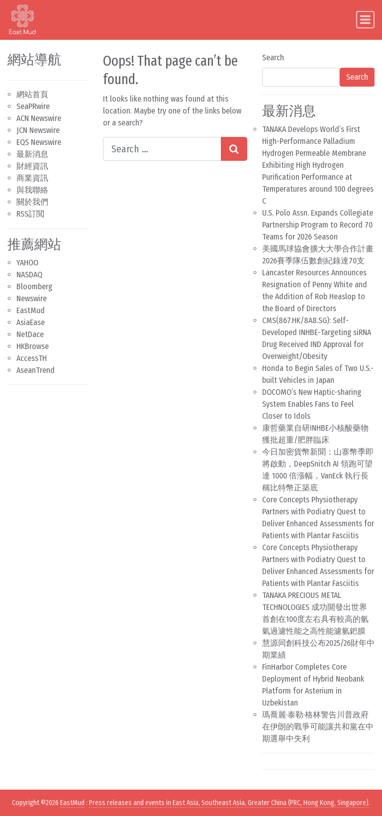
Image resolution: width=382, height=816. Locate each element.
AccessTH (31, 358)
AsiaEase (30, 322)
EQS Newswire (38, 142)
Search (273, 57)
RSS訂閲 (30, 214)
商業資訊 (32, 178)
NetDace (30, 334)
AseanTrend (35, 370)
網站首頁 (32, 94)
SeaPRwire (33, 106)
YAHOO (27, 262)
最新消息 (32, 154)
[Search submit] (234, 149)
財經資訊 (32, 166)
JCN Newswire (38, 130)
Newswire (31, 298)
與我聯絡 (32, 190)
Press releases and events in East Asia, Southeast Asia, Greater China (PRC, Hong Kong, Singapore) (229, 803)
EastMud (30, 310)
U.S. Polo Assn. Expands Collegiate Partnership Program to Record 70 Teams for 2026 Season (317, 224)
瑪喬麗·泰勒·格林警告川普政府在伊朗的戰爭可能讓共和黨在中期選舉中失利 (318, 726)
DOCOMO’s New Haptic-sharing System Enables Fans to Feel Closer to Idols (311, 404)
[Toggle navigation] (365, 19)
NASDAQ (29, 274)
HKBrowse (32, 346)
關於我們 (32, 202)
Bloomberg (34, 286)
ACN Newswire (38, 118)
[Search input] (162, 149)
